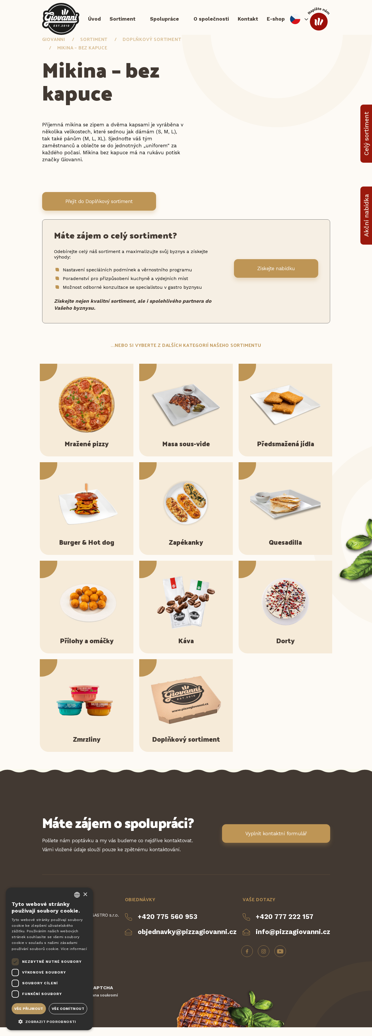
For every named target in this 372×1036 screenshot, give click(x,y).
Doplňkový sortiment (152, 48)
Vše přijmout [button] (28, 1009)
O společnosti (211, 22)
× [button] (85, 894)
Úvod (94, 22)
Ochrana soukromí (100, 1003)
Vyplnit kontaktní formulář (276, 842)
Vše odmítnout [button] (68, 1009)
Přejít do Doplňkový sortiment (99, 210)
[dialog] (49, 959)
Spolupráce (164, 22)
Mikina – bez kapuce (82, 56)
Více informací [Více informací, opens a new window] (74, 949)
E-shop (276, 22)
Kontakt (248, 22)
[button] (49, 1021)
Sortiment (122, 22)
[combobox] (77, 895)
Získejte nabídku (276, 277)
